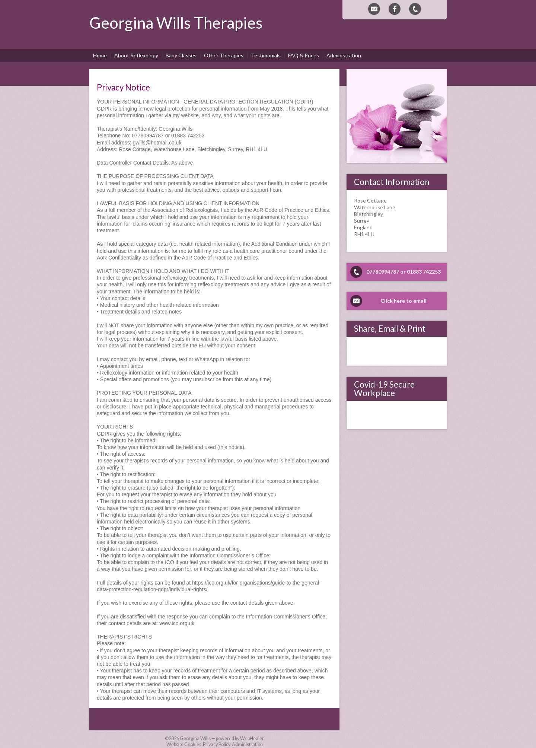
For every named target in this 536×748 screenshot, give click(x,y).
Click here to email (403, 300)
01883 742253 (424, 271)
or (403, 271)
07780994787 (382, 271)
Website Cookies (183, 744)
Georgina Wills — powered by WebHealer (222, 738)
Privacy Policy (216, 744)
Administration (247, 744)
